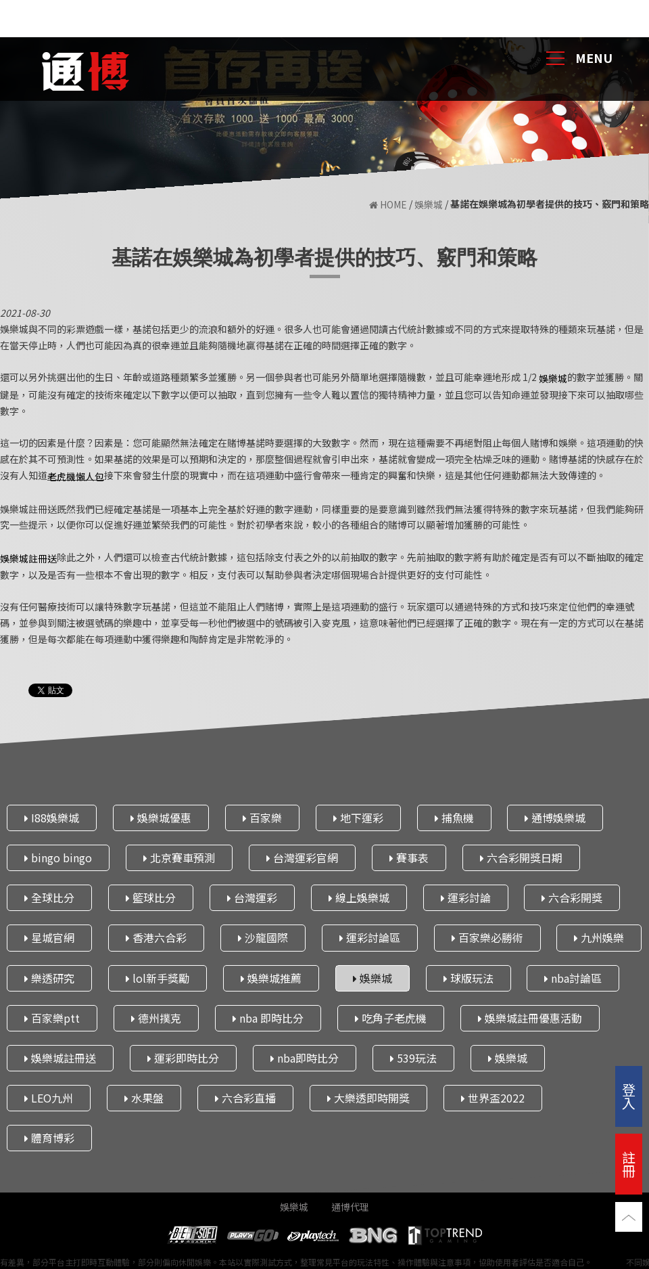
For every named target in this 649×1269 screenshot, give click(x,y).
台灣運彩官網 (302, 857)
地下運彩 (358, 817)
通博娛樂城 (555, 817)
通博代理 (350, 1207)
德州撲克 (156, 1018)
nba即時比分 (304, 1058)
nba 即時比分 (268, 1018)
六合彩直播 (245, 1098)
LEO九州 (48, 1098)
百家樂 (262, 817)
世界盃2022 (493, 1098)
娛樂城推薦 (271, 978)
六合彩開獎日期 (521, 857)
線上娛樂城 (359, 897)
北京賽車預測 (179, 857)
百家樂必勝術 (487, 938)
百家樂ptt (52, 1018)
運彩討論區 (369, 938)
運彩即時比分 (183, 1058)
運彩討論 (466, 897)
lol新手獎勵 (157, 978)
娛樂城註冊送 (60, 1058)
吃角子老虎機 (391, 1018)
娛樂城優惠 (160, 817)
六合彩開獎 (572, 897)
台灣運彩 (252, 897)
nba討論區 (573, 978)
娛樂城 (428, 204)
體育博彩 (49, 1138)
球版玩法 (468, 978)
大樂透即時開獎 (368, 1098)
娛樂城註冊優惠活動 (530, 1018)
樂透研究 (49, 978)
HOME (388, 204)
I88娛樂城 (51, 817)
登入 (628, 1096)
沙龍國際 (263, 938)
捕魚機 (454, 817)
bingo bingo (58, 857)
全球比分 (49, 897)
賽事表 (409, 857)
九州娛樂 (599, 938)
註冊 (628, 1163)
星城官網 (49, 938)
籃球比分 (151, 897)
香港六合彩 (156, 938)
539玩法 (413, 1058)
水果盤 (144, 1098)
